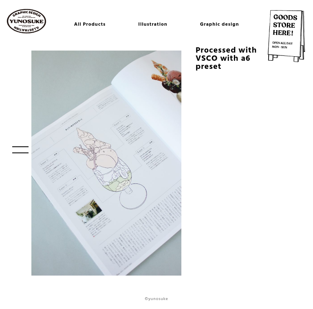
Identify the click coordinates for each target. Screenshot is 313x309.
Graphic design (219, 24)
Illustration (152, 24)
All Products (90, 24)
